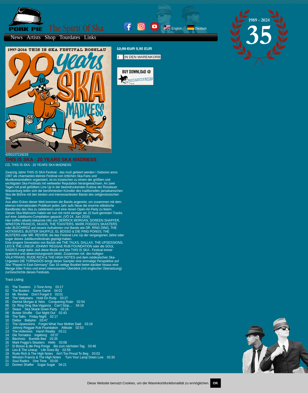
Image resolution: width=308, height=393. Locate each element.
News (17, 37)
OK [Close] (215, 383)
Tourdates (69, 37)
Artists (34, 37)
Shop (50, 37)
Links (90, 37)
